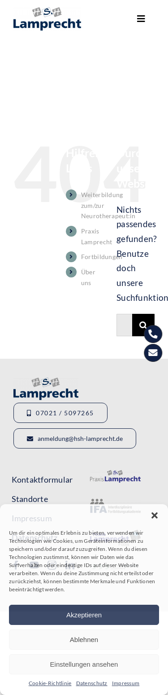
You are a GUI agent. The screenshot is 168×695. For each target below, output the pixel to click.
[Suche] (143, 325)
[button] (154, 515)
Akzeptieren (84, 615)
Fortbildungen (102, 256)
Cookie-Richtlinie (50, 683)
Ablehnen (84, 639)
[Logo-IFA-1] (115, 503)
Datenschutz (92, 683)
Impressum (126, 683)
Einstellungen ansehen (84, 664)
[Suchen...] (124, 325)
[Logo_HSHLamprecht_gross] (47, 11)
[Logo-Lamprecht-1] (115, 474)
